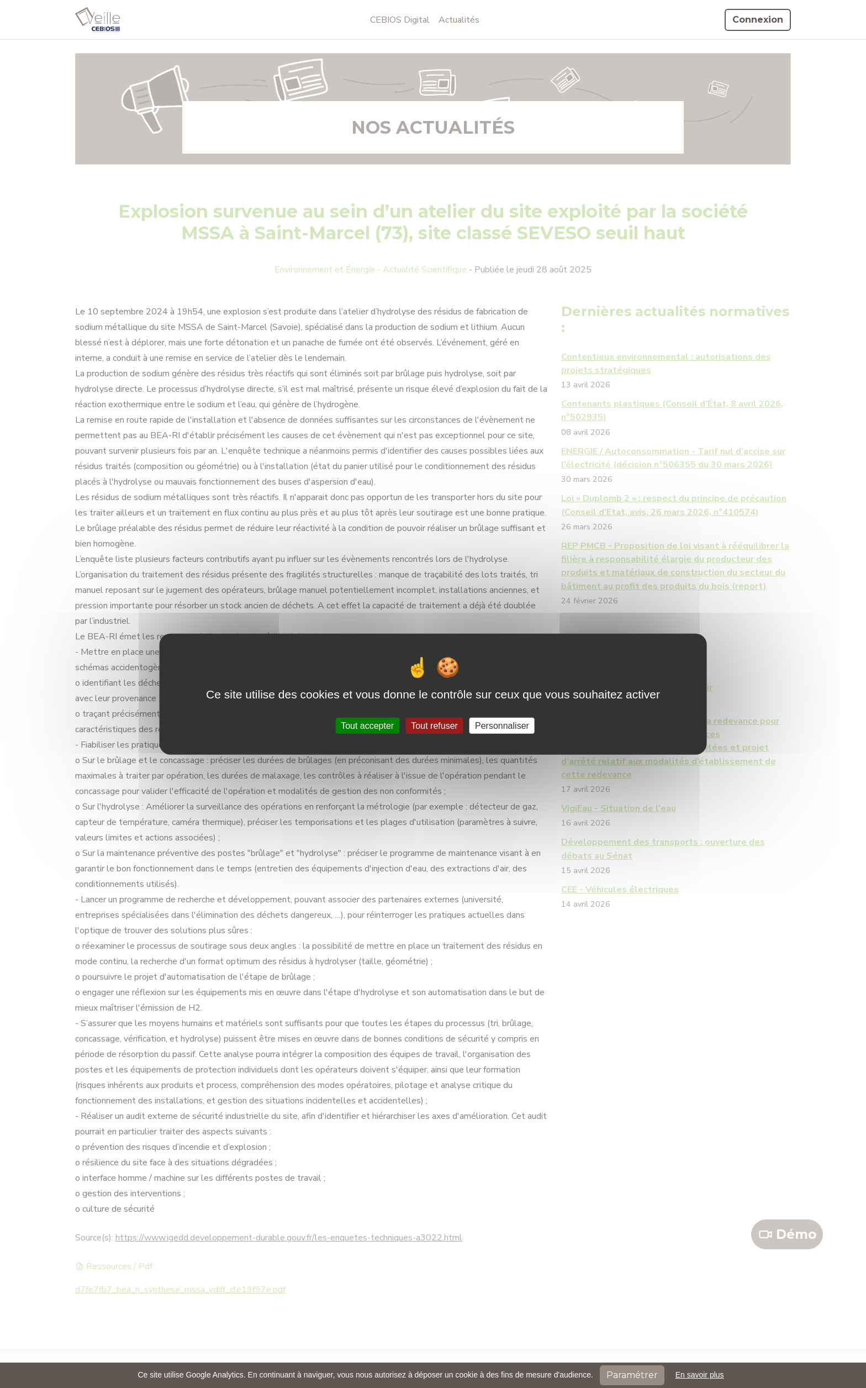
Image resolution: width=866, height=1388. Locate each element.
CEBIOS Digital (400, 20)
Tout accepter (367, 725)
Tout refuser (434, 725)
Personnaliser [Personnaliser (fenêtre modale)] (502, 725)
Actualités (459, 20)
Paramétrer (632, 1375)
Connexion (757, 19)
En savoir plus (699, 1374)
